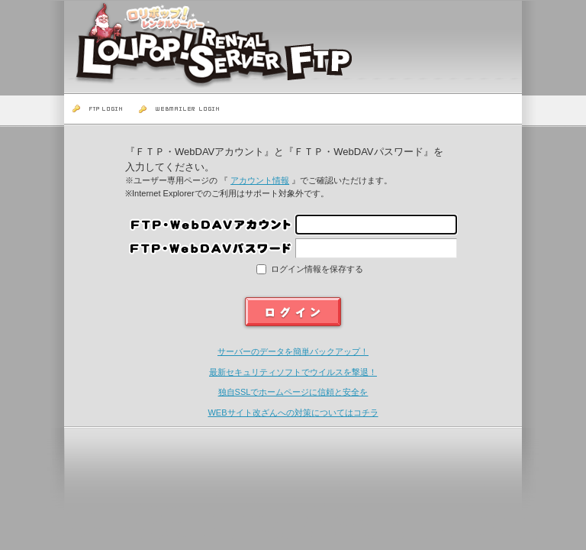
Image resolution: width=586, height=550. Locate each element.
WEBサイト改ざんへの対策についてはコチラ (293, 412)
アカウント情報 (259, 180)
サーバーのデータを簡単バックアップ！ (293, 351)
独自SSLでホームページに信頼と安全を (293, 391)
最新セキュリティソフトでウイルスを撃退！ (293, 372)
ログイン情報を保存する (316, 268)
